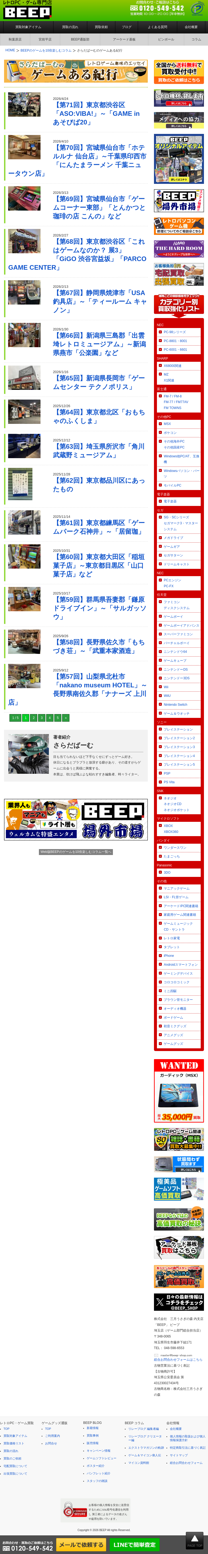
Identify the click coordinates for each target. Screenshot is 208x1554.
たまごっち (172, 856)
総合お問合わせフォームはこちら (178, 1360)
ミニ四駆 (170, 991)
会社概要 (191, 27)
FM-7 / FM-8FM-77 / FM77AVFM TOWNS (176, 402)
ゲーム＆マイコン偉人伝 (144, 1455)
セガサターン (173, 555)
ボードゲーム (173, 1017)
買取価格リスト (14, 1443)
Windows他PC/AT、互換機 (181, 459)
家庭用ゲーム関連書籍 (180, 915)
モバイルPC (172, 485)
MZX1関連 (169, 377)
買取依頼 (101, 27)
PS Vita (169, 782)
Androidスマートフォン (180, 965)
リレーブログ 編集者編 (143, 1428)
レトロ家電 (172, 938)
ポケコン (170, 433)
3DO (167, 872)
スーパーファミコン (178, 634)
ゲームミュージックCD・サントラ (178, 926)
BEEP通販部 (80, 39)
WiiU (167, 696)
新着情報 (93, 1428)
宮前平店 (45, 39)
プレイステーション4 (179, 756)
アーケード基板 (124, 39)
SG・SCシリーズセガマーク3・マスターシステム (181, 523)
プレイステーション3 (179, 747)
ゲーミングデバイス (178, 973)
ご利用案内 (52, 1435)
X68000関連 (172, 366)
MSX (167, 424)
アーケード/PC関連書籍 (181, 906)
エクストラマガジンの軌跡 (146, 1447)
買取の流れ (70, 27)
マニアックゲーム (177, 888)
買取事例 (93, 1435)
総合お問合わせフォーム (186, 1462)
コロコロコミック (177, 982)
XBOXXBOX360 (171, 829)
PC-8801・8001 (175, 341)
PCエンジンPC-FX (172, 583)
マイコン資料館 (138, 1462)
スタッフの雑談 (97, 1480)
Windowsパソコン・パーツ (182, 474)
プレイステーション (178, 729)
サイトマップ (179, 1455)
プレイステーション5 (179, 764)
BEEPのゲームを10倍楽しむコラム (46, 50)
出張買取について (15, 1473)
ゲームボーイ (173, 617)
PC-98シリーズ (175, 332)
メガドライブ (173, 538)
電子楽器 (170, 501)
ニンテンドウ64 (175, 652)
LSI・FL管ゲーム (176, 897)
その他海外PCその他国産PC (174, 444)
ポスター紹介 (96, 1465)
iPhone (169, 956)
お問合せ (51, 1443)
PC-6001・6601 (175, 350)
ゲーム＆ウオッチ (177, 713)
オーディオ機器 (175, 1009)
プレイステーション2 (179, 738)
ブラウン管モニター (178, 1000)
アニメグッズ (173, 1035)
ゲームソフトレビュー (101, 1458)
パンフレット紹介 (98, 1473)
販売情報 (93, 1443)
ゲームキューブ (175, 661)
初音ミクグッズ (175, 1026)
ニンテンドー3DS (176, 678)
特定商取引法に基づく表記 (188, 1447)
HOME (10, 50)
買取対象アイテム (28, 27)
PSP (167, 773)
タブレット (172, 947)
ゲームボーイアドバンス (181, 625)
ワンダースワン (175, 848)
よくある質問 (157, 27)
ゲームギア (172, 547)
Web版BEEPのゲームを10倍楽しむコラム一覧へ (76, 852)
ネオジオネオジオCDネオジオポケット (177, 804)
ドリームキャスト (177, 564)
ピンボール (166, 39)
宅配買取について (15, 1466)
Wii (166, 687)
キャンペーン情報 (98, 1450)
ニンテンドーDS (176, 669)
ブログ (127, 27)
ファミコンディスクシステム (177, 605)
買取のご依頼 (12, 1458)
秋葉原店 (15, 39)
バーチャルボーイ (177, 643)
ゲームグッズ (173, 1044)
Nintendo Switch (175, 705)
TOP (6, 1428)
